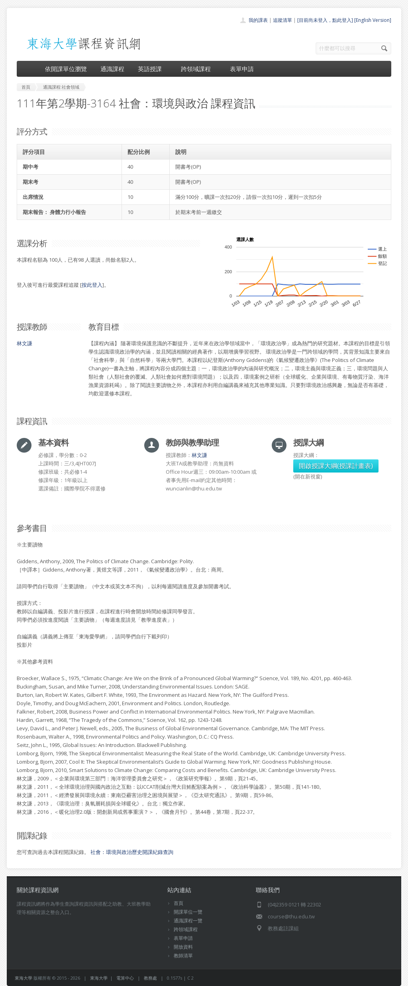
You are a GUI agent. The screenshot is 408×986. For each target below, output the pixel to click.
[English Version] (372, 20)
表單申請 (242, 69)
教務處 (150, 978)
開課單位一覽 (188, 911)
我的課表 (258, 20)
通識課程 (112, 69)
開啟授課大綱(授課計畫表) (336, 465)
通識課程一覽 (188, 920)
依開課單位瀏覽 (66, 69)
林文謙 (24, 343)
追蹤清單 (282, 20)
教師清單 (183, 955)
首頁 (178, 903)
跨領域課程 (198, 69)
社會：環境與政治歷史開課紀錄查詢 (131, 852)
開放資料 (183, 946)
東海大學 (23, 978)
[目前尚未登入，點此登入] (325, 20)
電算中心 (125, 978)
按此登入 (92, 284)
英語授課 (152, 69)
